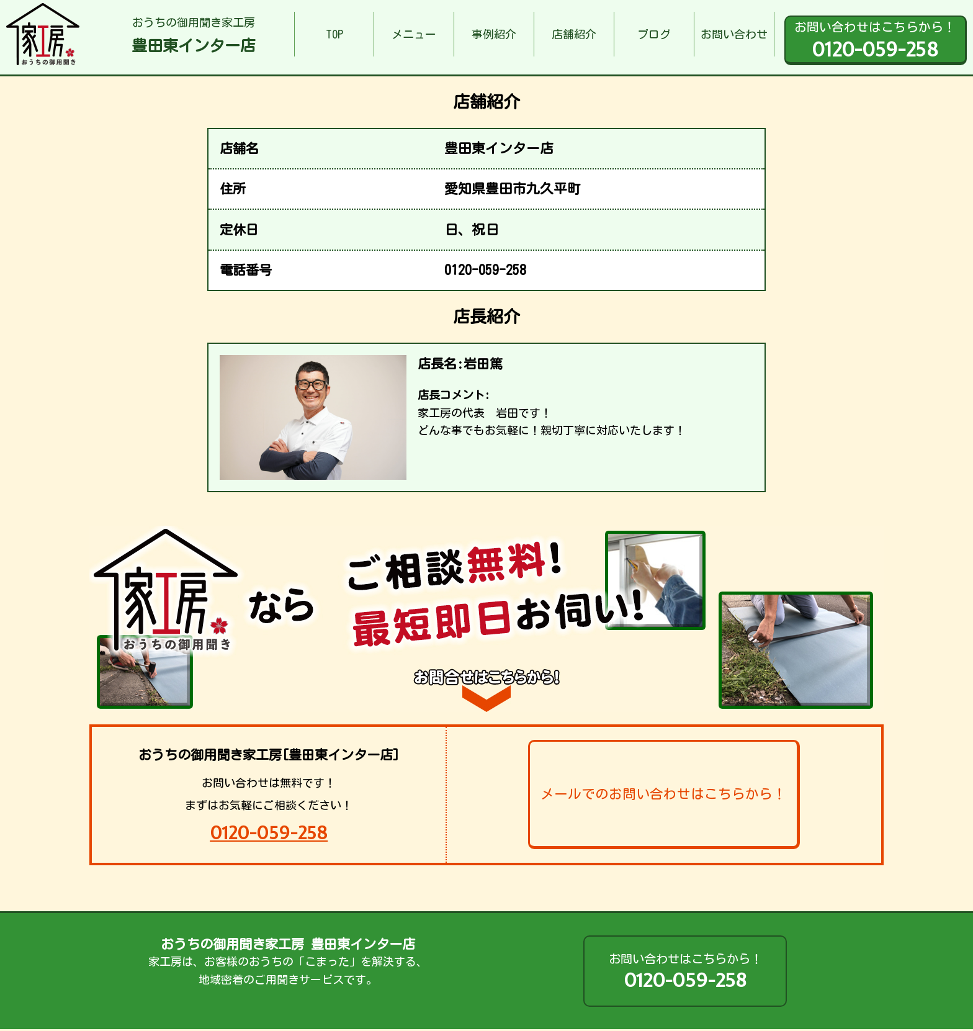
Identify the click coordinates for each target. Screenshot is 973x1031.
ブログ (654, 34)
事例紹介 (494, 34)
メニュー (414, 34)
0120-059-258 (269, 833)
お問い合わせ (734, 34)
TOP (334, 34)
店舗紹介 (574, 34)
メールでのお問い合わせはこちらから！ (663, 794)
